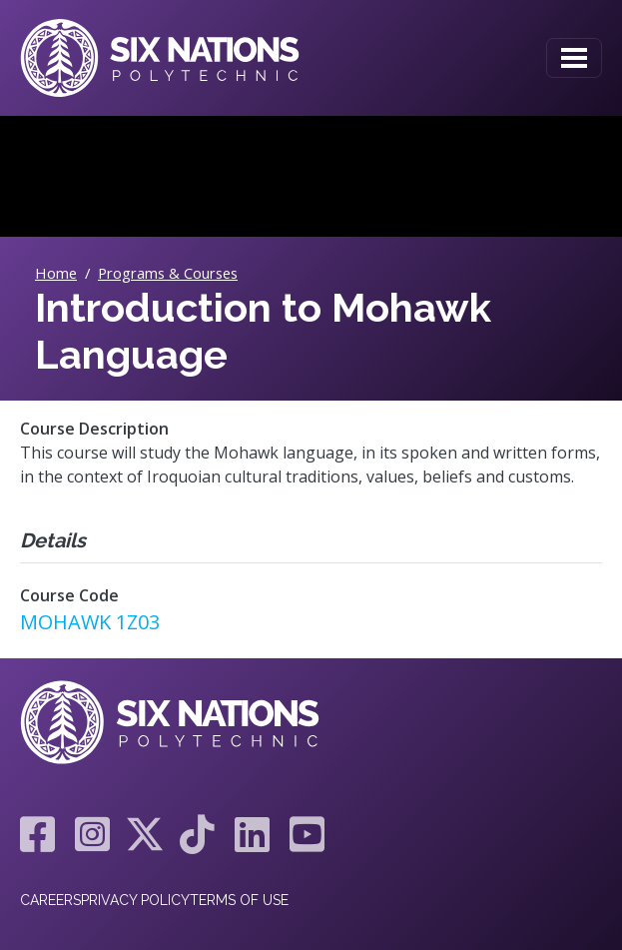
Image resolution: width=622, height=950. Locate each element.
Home (56, 273)
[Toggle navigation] (574, 58)
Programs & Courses (168, 273)
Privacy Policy (135, 900)
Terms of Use (239, 900)
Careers (50, 900)
